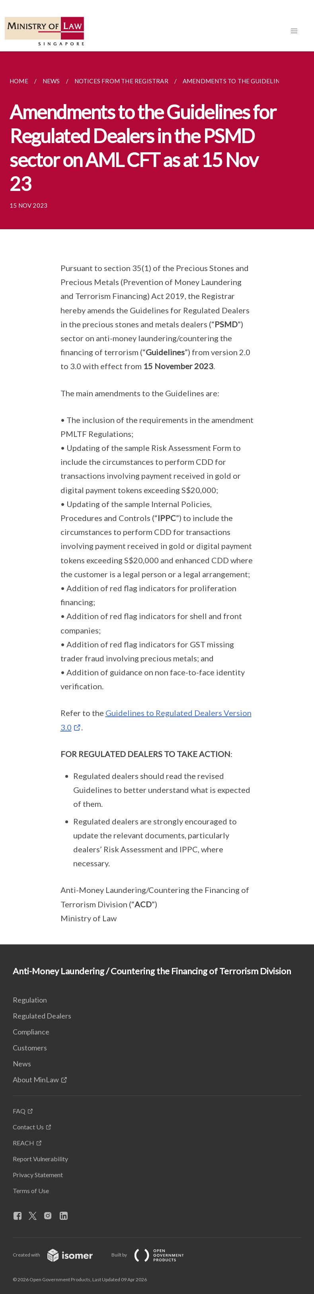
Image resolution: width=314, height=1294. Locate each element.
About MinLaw (36, 1079)
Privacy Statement (38, 1174)
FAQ (19, 1111)
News (22, 1063)
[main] (157, 497)
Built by (154, 1255)
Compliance (31, 1031)
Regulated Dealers (42, 1015)
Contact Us (28, 1127)
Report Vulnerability (40, 1158)
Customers (30, 1047)
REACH (23, 1143)
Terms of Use (31, 1190)
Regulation (30, 999)
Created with (59, 1255)
